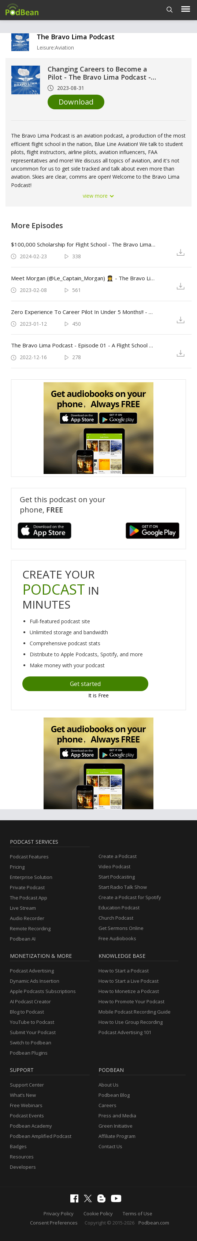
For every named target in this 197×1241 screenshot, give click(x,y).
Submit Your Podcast (33, 1032)
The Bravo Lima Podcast (76, 36)
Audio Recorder (27, 918)
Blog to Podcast (27, 1011)
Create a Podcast (117, 856)
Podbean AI (23, 938)
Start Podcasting (116, 876)
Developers (23, 1167)
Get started (85, 684)
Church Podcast (115, 918)
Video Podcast (114, 866)
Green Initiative (115, 1126)
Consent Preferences (54, 1222)
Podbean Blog (114, 1095)
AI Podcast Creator (30, 1001)
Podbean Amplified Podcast (40, 1136)
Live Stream (23, 908)
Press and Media (117, 1115)
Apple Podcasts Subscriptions (43, 991)
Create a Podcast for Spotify (129, 897)
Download (76, 102)
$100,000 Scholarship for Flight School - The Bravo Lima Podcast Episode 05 (83, 244)
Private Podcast (27, 887)
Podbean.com (153, 1222)
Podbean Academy (31, 1126)
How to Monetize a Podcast (128, 991)
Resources (22, 1156)
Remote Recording (30, 928)
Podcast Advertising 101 (124, 1032)
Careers (107, 1105)
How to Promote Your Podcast (131, 1001)
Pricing (17, 867)
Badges (18, 1146)
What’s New (23, 1095)
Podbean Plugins (29, 1053)
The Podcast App (28, 897)
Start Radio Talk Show (122, 887)
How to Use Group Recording (130, 1022)
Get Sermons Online (121, 928)
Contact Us (110, 1146)
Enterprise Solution (31, 877)
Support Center (27, 1084)
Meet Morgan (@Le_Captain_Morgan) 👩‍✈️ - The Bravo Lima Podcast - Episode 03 (83, 278)
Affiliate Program (116, 1136)
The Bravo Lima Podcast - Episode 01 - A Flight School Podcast (83, 345)
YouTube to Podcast (32, 1022)
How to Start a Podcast (123, 970)
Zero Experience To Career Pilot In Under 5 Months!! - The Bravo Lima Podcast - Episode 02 (83, 312)
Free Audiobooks (117, 938)
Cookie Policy (98, 1213)
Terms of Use (137, 1213)
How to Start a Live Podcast (128, 981)
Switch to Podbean (30, 1042)
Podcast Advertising (32, 970)
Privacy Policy (59, 1213)
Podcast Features (29, 856)
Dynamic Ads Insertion (34, 981)
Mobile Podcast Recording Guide (134, 1011)
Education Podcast (119, 907)
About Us (108, 1084)
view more (98, 195)
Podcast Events (27, 1115)
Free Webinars (26, 1105)
